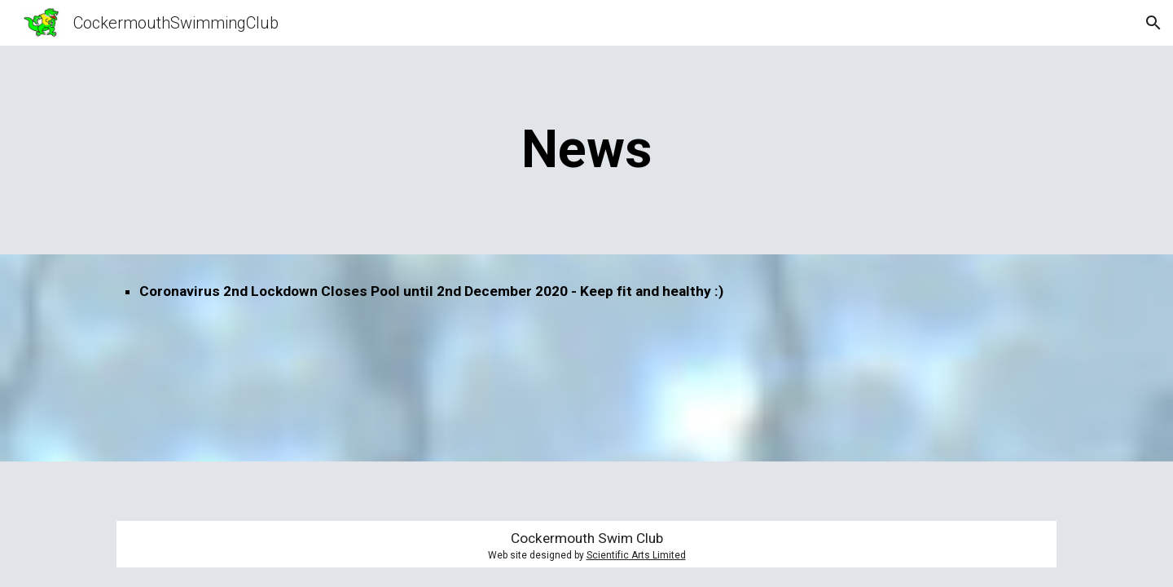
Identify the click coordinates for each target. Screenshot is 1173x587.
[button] (1153, 22)
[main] (586, 150)
